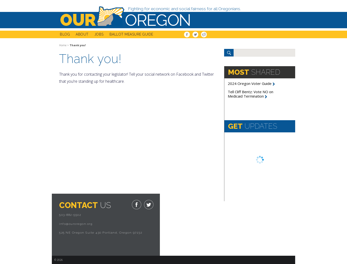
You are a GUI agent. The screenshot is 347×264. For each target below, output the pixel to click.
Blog (65, 34)
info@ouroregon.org (75, 224)
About (82, 34)
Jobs (99, 34)
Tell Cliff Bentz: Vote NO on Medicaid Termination (250, 94)
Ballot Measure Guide (131, 34)
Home (62, 45)
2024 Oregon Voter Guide (251, 83)
